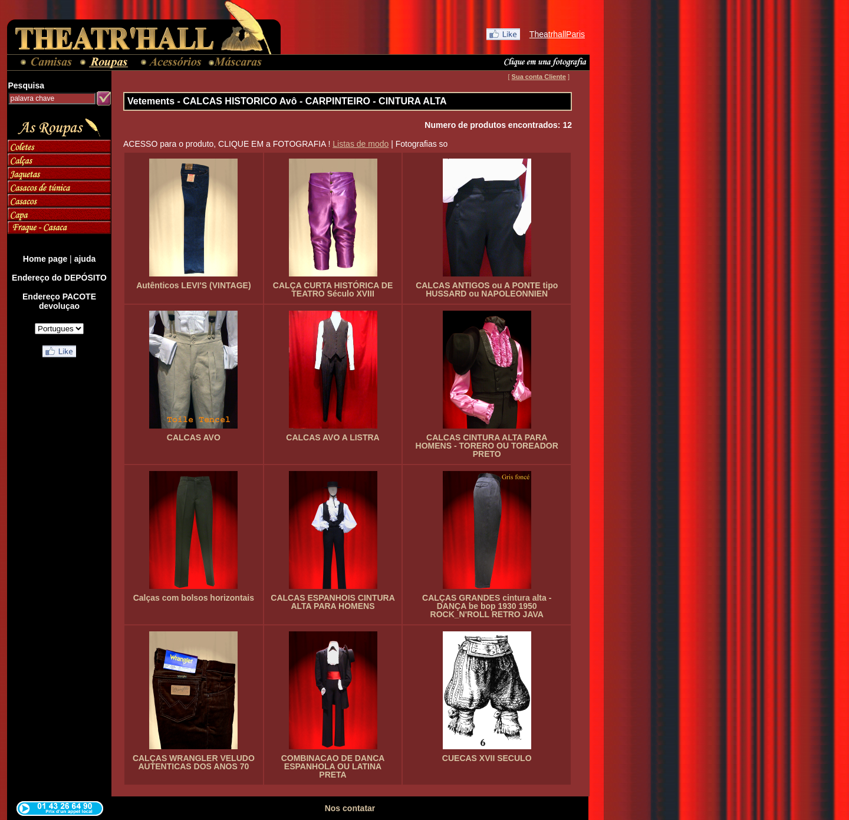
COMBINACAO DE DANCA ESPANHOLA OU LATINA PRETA (333, 766)
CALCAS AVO (194, 437)
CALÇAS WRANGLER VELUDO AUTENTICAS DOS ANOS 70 (194, 762)
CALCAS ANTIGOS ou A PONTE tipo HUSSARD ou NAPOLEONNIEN (487, 289)
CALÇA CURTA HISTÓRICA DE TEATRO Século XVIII (333, 289)
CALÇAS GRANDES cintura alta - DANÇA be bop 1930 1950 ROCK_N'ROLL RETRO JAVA (486, 606)
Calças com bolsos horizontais (193, 598)
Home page (45, 259)
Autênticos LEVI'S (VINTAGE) (193, 285)
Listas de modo (361, 144)
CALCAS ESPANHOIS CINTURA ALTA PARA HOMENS (333, 602)
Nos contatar (350, 808)
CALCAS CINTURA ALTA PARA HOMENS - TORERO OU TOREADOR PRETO (487, 445)
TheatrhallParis (557, 34)
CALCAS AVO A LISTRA (332, 437)
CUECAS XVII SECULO (487, 758)
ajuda (85, 259)
